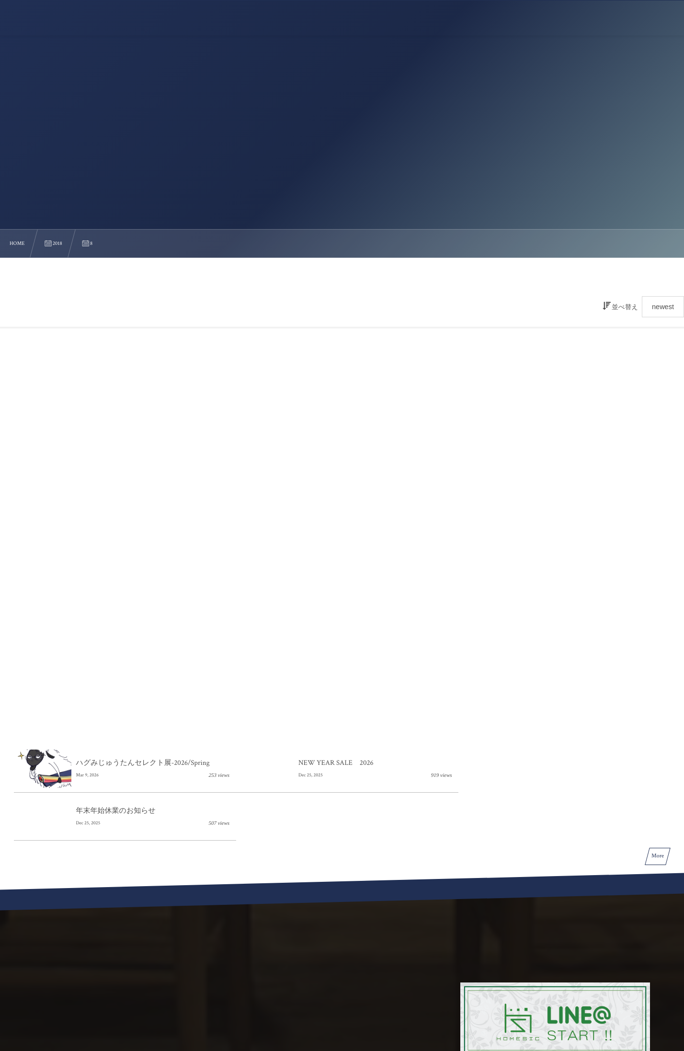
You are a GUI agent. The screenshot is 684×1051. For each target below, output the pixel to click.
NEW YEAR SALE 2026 (332, 610)
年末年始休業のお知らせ (553, 610)
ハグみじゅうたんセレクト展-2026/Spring (143, 610)
